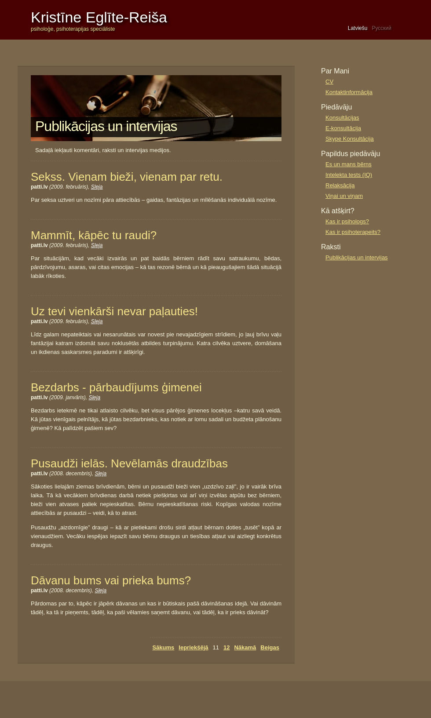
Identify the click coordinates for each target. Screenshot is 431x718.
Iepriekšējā (193, 647)
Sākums (163, 647)
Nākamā (245, 647)
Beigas (269, 647)
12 (226, 647)
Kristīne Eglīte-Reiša (99, 17)
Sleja (97, 187)
